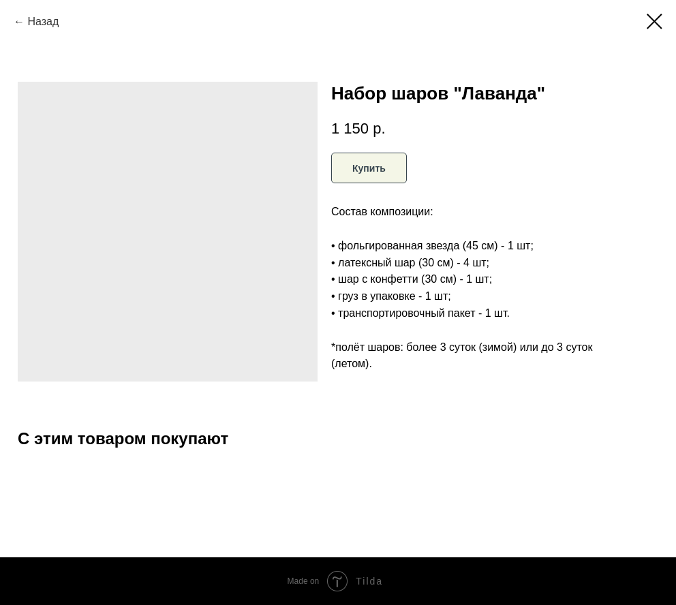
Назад (43, 21)
